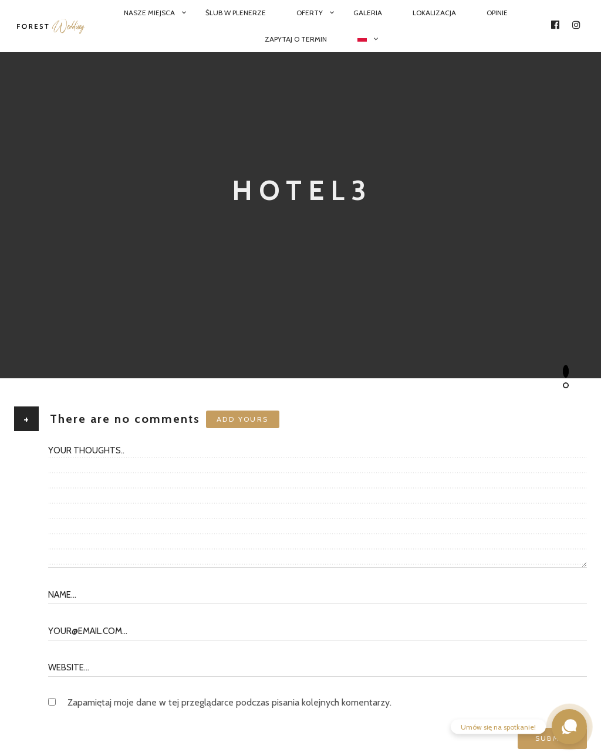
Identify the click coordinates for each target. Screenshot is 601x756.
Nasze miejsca (149, 12)
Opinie (497, 12)
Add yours (243, 419)
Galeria (367, 12)
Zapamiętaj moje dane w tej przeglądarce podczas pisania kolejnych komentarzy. (229, 702)
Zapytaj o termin (296, 39)
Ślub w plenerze (235, 12)
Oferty (309, 12)
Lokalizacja (434, 12)
